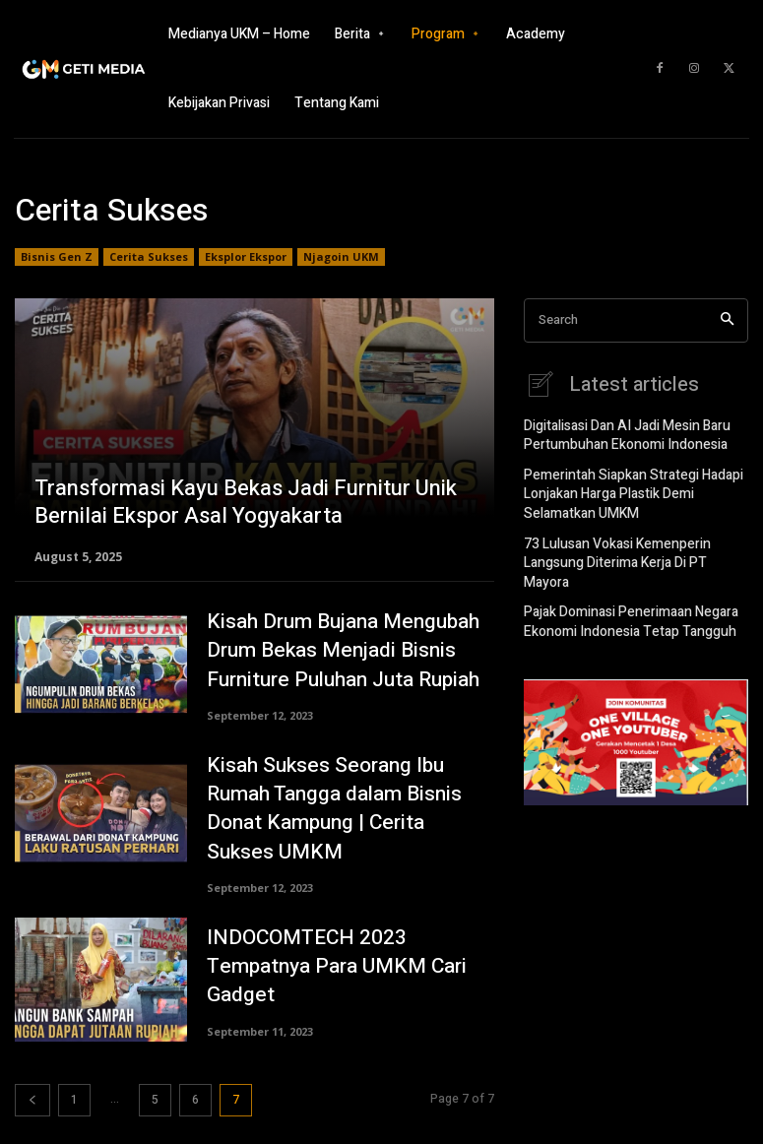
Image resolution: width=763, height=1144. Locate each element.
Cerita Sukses (148, 257)
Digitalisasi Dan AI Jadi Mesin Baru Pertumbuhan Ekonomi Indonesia (619, 432)
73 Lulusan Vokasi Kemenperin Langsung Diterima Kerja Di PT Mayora (629, 541)
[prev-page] (32, 1082)
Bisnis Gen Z (56, 257)
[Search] (727, 320)
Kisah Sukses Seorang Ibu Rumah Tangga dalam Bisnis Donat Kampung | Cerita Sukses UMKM (346, 799)
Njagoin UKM (341, 257)
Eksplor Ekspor (245, 257)
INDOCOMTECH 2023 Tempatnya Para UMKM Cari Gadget (345, 949)
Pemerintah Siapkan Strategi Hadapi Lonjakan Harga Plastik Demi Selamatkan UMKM (623, 486)
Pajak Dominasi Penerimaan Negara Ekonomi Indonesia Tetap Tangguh (623, 586)
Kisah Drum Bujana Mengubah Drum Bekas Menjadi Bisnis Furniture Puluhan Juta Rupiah (330, 650)
